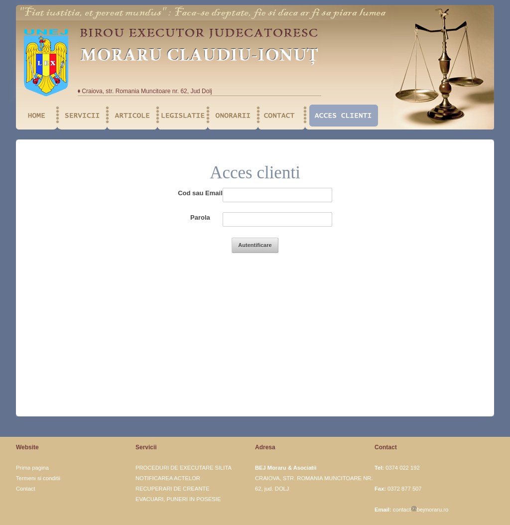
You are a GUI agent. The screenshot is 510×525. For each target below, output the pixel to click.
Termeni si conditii (38, 478)
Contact (25, 489)
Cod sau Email (200, 193)
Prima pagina (32, 468)
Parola (200, 217)
